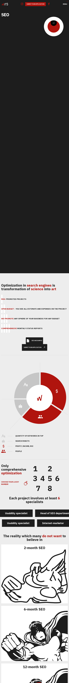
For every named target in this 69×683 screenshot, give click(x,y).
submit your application (35, 344)
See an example (34, 337)
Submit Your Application (35, 4)
